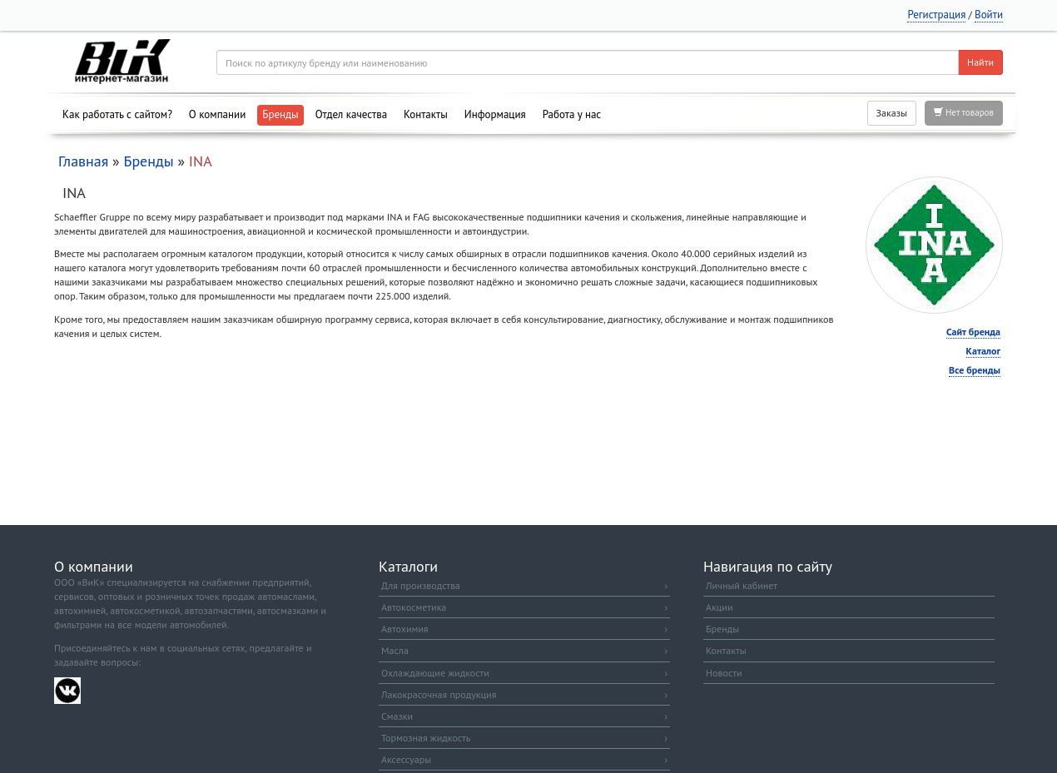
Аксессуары (524, 759)
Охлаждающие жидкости (524, 673)
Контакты (426, 114)
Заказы (891, 113)
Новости (724, 672)
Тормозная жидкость (524, 738)
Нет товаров (964, 112)
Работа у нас (572, 114)
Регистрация (936, 14)
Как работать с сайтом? (117, 114)
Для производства (524, 585)
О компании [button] (217, 114)
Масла (524, 650)
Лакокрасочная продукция (524, 694)
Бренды (280, 114)
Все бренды (974, 370)
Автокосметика (524, 607)
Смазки (524, 716)
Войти (989, 14)
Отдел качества (351, 114)
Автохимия (524, 629)
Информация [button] (495, 114)
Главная (83, 161)
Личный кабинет (741, 585)
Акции (719, 607)
